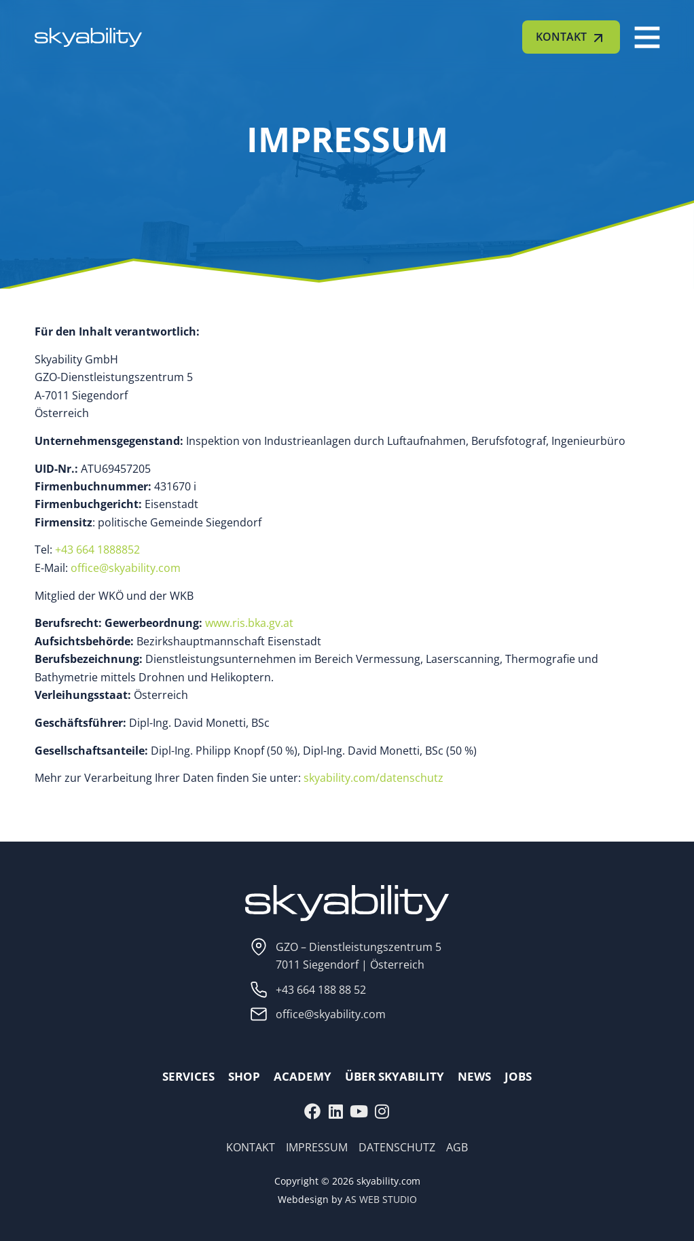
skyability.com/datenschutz (373, 777)
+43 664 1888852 (97, 549)
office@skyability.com (126, 567)
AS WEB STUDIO (381, 1199)
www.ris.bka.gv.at (250, 622)
